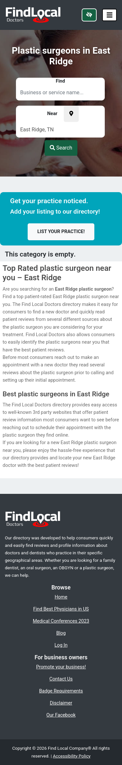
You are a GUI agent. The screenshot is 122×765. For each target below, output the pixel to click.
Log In (61, 645)
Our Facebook (61, 715)
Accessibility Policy (71, 755)
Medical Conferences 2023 (61, 621)
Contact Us (61, 679)
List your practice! (61, 231)
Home (61, 597)
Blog (61, 633)
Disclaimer (61, 703)
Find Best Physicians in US (61, 609)
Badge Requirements (61, 691)
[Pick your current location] (71, 114)
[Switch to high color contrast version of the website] (89, 15)
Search (61, 148)
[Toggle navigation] (109, 15)
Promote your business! (61, 667)
